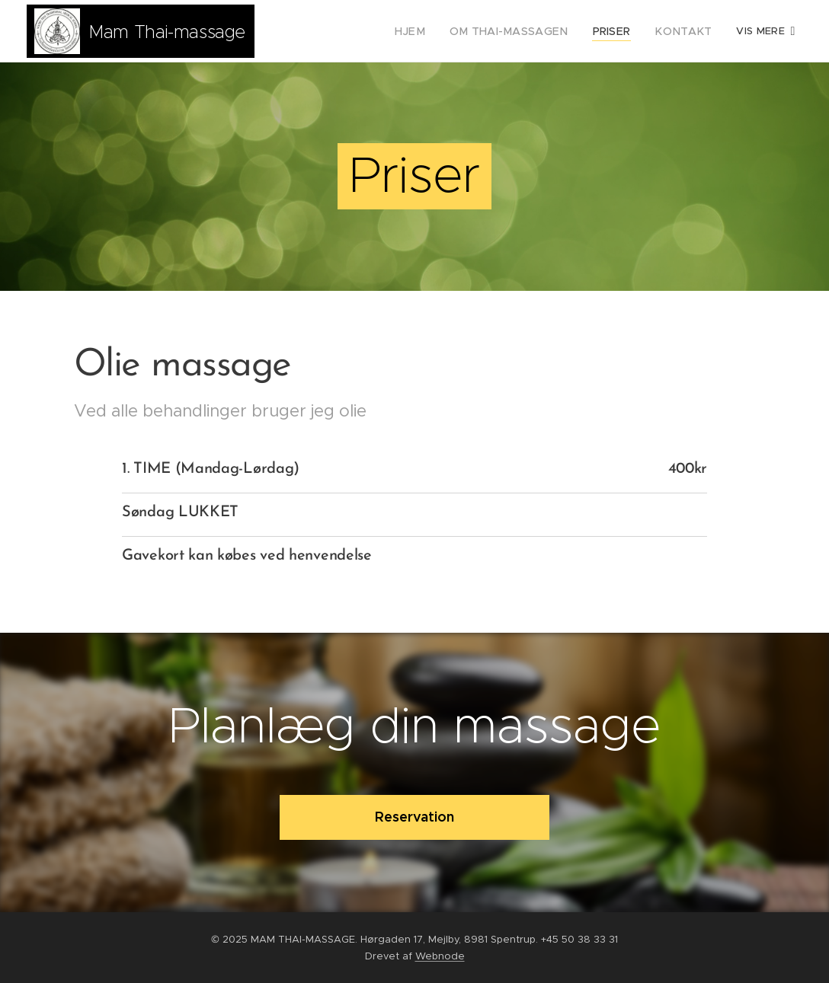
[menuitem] (332, 31)
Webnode (440, 955)
